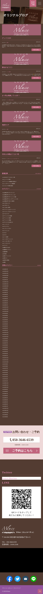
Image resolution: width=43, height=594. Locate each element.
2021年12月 (6, 359)
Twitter (17, 578)
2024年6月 (6, 295)
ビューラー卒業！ (7, 180)
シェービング (6, 225)
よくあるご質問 (7, 208)
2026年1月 (6, 270)
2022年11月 (6, 336)
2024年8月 (6, 291)
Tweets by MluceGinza (10, 475)
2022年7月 (6, 344)
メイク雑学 (9, 72)
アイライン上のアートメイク (10, 211)
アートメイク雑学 (7, 219)
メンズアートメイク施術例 (9, 185)
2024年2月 (6, 304)
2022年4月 (6, 350)
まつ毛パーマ (9, 159)
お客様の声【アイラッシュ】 (10, 196)
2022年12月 (6, 333)
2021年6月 (6, 371)
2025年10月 (6, 276)
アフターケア (6, 215)
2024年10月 (6, 287)
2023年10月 (6, 312)
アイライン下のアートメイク (10, 213)
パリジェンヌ (6, 232)
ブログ (5, 234)
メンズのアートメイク (8, 240)
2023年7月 (6, 319)
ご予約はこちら (22, 453)
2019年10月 (6, 414)
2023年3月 (6, 327)
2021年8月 (6, 367)
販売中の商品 (6, 261)
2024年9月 (6, 289)
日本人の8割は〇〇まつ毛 (12, 155)
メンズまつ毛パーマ (15, 159)
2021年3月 (6, 378)
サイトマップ (21, 588)
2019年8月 (6, 418)
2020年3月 (6, 403)
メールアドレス (26, 578)
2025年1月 (6, 281)
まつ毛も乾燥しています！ (12, 96)
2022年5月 (6, 348)
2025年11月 (6, 274)
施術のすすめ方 (7, 249)
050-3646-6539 (23, 441)
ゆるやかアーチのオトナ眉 (9, 178)
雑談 (7, 42)
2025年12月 (6, 272)
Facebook (7, 578)
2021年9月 (6, 365)
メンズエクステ (7, 244)
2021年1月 (6, 382)
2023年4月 (6, 325)
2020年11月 (6, 386)
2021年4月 (6, 376)
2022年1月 (6, 357)
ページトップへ (39, 590)
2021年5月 (6, 373)
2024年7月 (6, 293)
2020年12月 (6, 384)
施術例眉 (5, 253)
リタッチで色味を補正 (8, 187)
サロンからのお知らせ (8, 223)
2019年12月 (6, 409)
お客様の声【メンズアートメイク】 (11, 200)
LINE (35, 578)
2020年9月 (6, 390)
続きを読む (36, 50)
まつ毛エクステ (7, 204)
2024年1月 (6, 306)
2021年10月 (6, 363)
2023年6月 (6, 321)
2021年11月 (6, 361)
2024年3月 (6, 302)
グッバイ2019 (7, 38)
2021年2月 (6, 380)
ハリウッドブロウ (7, 230)
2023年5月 (6, 323)
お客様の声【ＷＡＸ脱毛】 (9, 202)
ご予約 (33, 5)
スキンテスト (6, 227)
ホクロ (5, 236)
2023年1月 (6, 331)
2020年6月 (6, 397)
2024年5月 (6, 298)
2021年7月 (6, 369)
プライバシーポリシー (9, 588)
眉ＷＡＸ (5, 259)
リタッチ (5, 246)
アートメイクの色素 (8, 217)
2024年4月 (6, 300)
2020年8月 (6, 392)
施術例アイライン (7, 251)
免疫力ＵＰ (6, 126)
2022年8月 (6, 342)
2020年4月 (6, 401)
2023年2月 (6, 329)
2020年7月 (6, 395)
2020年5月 (6, 399)
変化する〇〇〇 (8, 68)
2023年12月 (6, 308)
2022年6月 (6, 346)
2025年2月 (6, 279)
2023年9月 (6, 314)
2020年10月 (6, 388)
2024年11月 (6, 285)
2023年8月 (6, 317)
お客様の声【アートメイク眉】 (10, 198)
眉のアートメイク (7, 257)
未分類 (12, 100)
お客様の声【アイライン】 (9, 194)
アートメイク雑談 (7, 221)
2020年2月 (6, 405)
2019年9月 (6, 416)
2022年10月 (6, 338)
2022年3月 (6, 352)
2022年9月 (6, 340)
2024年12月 (6, 283)
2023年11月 (6, 310)
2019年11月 (6, 411)
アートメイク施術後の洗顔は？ (10, 183)
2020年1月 (6, 407)
